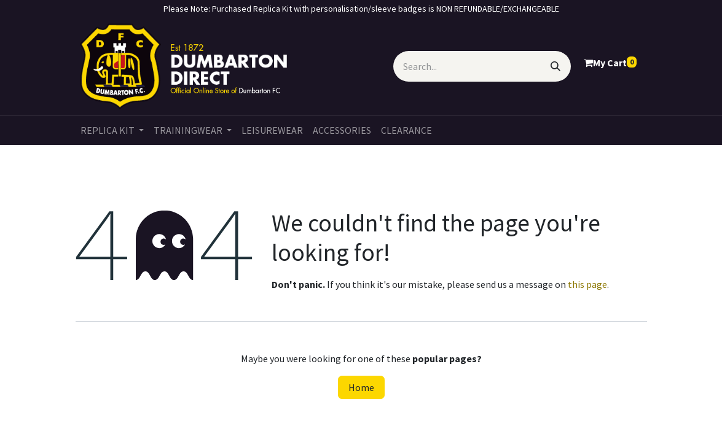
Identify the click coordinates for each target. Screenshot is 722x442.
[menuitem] (112, 130)
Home (361, 387)
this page (587, 284)
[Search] (555, 66)
